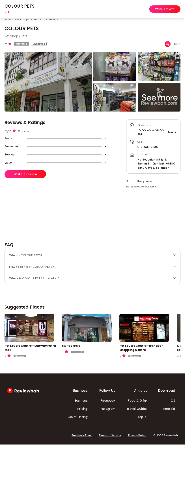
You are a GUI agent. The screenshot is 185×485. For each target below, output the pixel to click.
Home (8, 19)
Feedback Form (82, 476)
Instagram (107, 449)
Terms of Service (110, 476)
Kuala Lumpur (22, 19)
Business (81, 441)
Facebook (108, 441)
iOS (172, 441)
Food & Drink (138, 441)
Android (169, 449)
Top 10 (143, 457)
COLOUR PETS (50, 19)
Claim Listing (78, 457)
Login (177, 7)
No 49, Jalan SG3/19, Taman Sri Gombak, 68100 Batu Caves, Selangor (154, 160)
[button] (160, 97)
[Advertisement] (151, 257)
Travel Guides (137, 449)
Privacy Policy (137, 476)
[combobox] (76, 7)
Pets (36, 19)
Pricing (82, 449)
